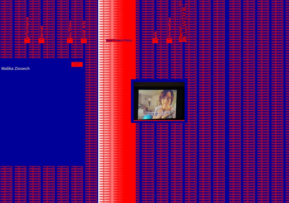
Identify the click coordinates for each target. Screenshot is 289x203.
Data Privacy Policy (119, 40)
